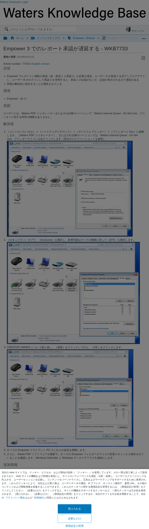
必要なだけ (74, 518)
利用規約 (39, 497)
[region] (74, 499)
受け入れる (74, 508)
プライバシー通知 (15, 497)
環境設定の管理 (74, 526)
